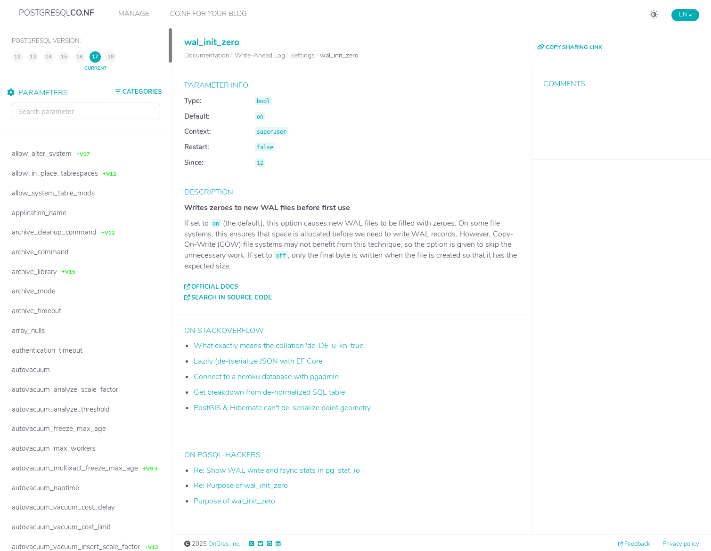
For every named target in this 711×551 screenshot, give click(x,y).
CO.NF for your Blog (208, 13)
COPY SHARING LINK (569, 47)
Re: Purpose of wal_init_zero (241, 485)
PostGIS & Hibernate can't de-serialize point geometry (282, 408)
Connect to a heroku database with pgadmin (266, 377)
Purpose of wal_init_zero (234, 501)
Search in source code (231, 297)
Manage (133, 13)
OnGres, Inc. (224, 544)
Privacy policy (680, 544)
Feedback (637, 544)
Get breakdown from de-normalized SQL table (269, 392)
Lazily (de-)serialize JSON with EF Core (258, 361)
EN (685, 14)
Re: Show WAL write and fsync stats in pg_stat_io (277, 470)
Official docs (214, 287)
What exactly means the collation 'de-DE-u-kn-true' (279, 345)
